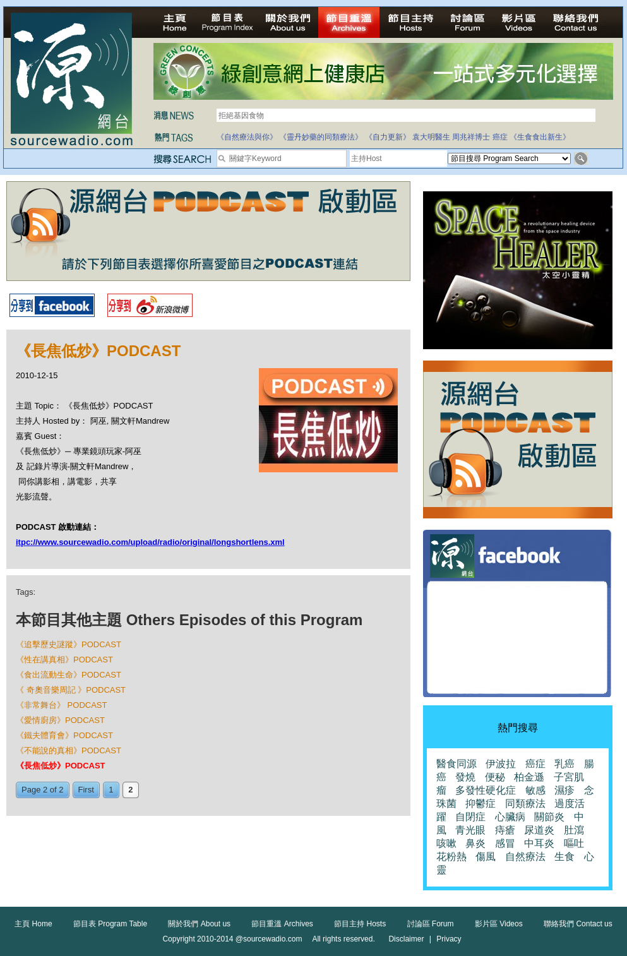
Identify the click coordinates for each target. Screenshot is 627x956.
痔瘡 (505, 830)
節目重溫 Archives (282, 923)
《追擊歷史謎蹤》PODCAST (68, 644)
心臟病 (510, 816)
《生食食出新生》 (540, 137)
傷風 (485, 856)
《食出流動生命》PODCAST (68, 674)
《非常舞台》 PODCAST (61, 705)
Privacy (448, 939)
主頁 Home (33, 923)
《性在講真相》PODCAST (64, 659)
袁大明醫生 (431, 137)
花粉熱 (451, 856)
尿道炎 (539, 830)
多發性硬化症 (485, 790)
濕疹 (564, 790)
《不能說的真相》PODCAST (68, 750)
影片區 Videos (499, 923)
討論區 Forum (430, 923)
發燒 (465, 777)
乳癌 (564, 763)
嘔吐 (574, 843)
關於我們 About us (199, 923)
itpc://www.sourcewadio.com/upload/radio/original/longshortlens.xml (150, 542)
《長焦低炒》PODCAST (60, 765)
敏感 (535, 790)
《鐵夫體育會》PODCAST (64, 735)
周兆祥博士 (471, 137)
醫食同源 (456, 763)
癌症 (500, 137)
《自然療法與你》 (247, 137)
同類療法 (525, 803)
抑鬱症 (480, 803)
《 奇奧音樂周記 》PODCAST (71, 690)
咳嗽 (446, 843)
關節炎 (549, 816)
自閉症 (470, 816)
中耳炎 (539, 843)
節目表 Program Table (110, 923)
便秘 (495, 777)
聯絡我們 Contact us (578, 923)
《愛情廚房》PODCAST (60, 720)
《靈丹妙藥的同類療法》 (320, 137)
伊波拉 (501, 763)
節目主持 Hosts (360, 923)
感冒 (505, 843)
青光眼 (470, 830)
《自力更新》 (387, 137)
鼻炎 (475, 843)
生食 (564, 856)
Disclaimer (406, 939)
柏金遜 (529, 777)
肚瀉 (574, 830)
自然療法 (525, 856)
